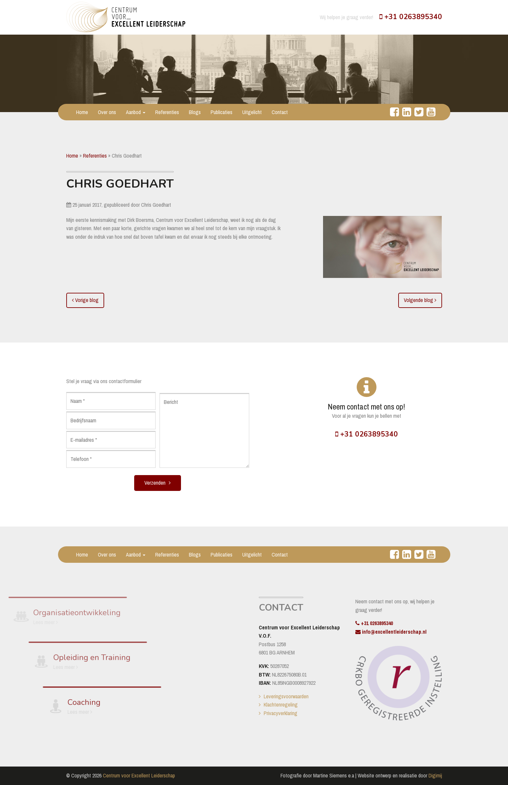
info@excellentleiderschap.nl (391, 631)
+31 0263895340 (410, 16)
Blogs (195, 112)
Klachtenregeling (281, 704)
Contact (280, 112)
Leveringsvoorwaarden (286, 696)
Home (82, 112)
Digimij (435, 775)
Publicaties (221, 112)
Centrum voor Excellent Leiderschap (139, 775)
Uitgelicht (252, 112)
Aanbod (135, 112)
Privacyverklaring (280, 713)
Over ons (107, 112)
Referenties (167, 112)
